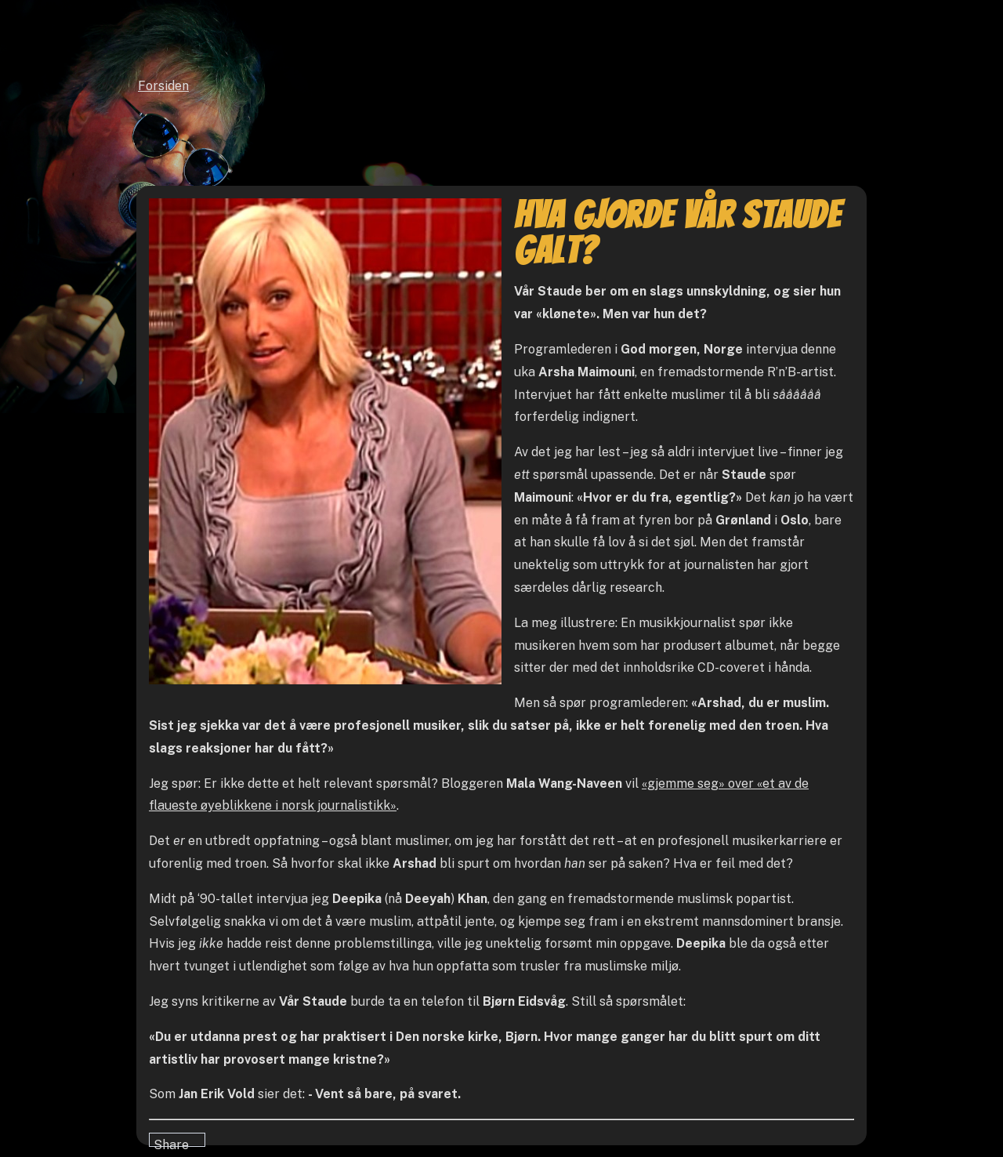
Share (171, 1142)
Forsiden (163, 85)
